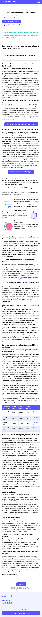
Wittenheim (7, 266)
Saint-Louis (23, 279)
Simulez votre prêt (11, 21)
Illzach (30, 279)
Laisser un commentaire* (21, 577)
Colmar (17, 279)
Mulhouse (36, 264)
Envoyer (21, 584)
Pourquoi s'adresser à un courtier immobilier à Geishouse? (21, 32)
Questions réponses (10, 37)
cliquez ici (16, 589)
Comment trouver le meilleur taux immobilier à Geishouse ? (21, 35)
